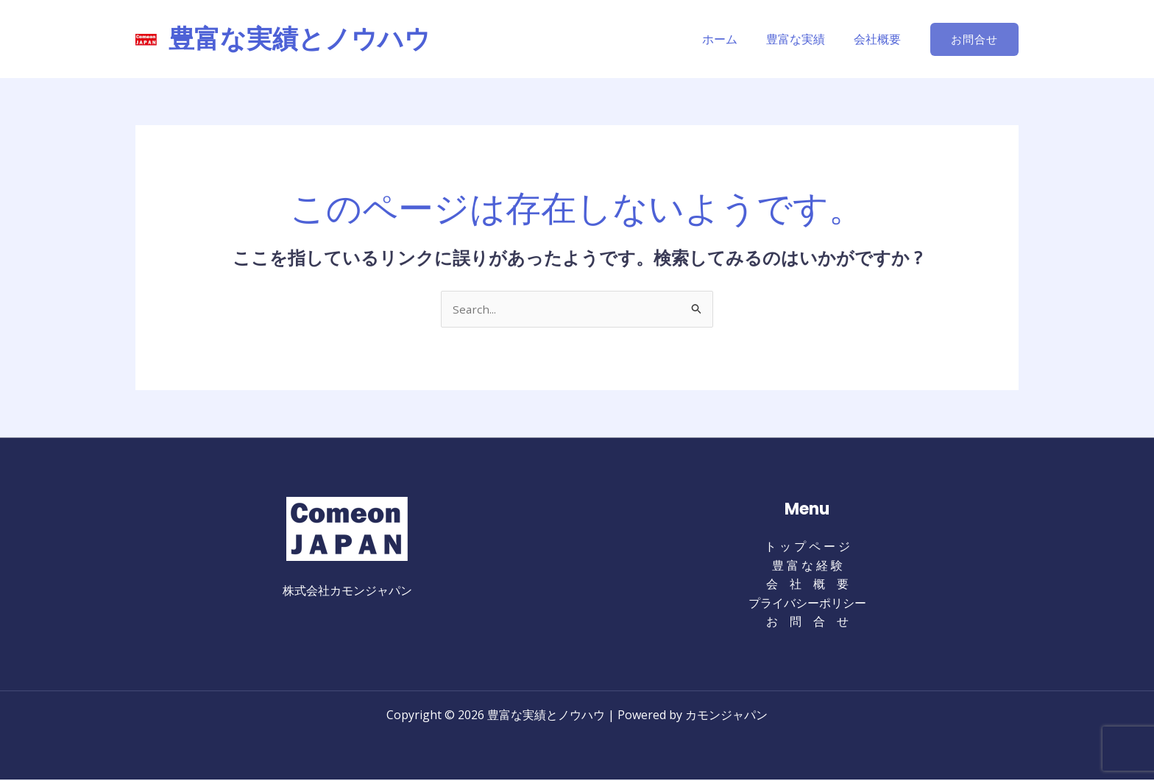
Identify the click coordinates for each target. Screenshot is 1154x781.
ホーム (733, 39)
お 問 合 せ (807, 623)
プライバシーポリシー (807, 604)
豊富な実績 (803, 39)
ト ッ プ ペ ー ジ (807, 548)
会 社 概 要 (807, 585)
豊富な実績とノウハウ (300, 39)
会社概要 (880, 39)
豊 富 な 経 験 (807, 566)
